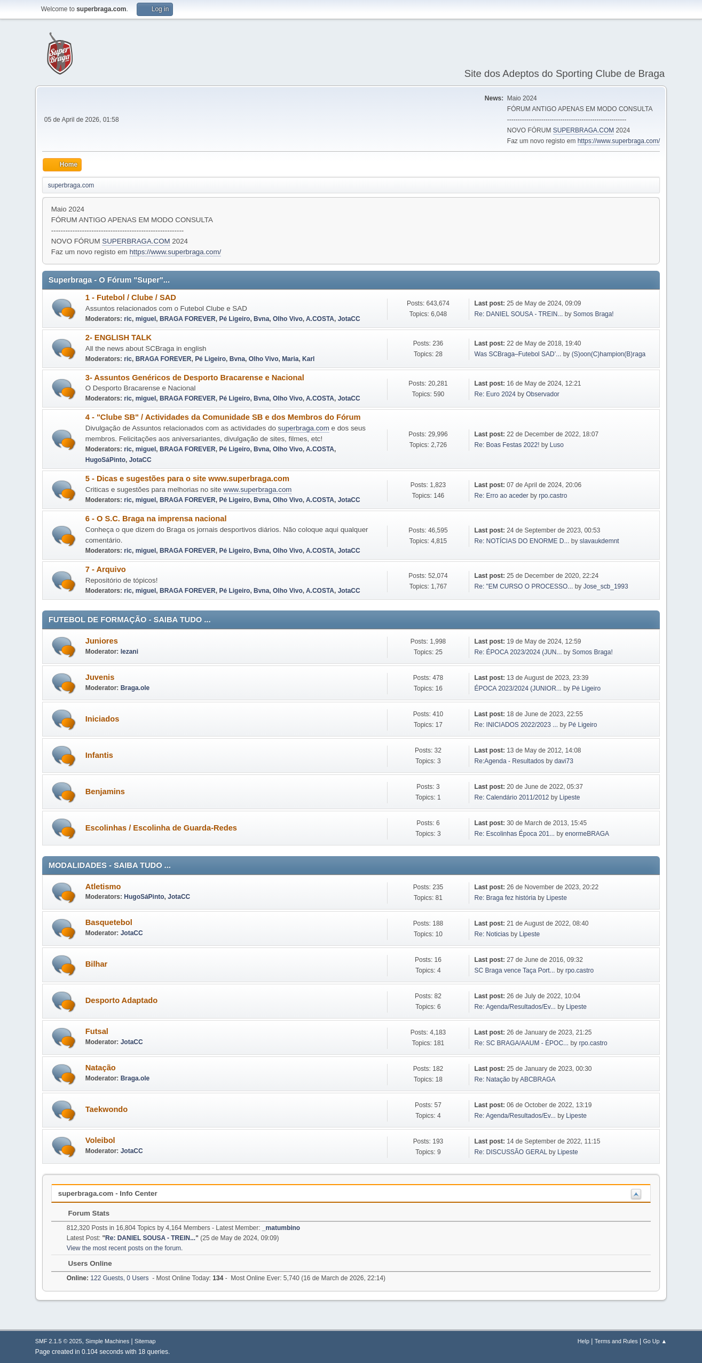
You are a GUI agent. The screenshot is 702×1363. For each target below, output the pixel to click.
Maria (290, 359)
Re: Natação (492, 1079)
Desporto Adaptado (121, 1000)
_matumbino (281, 1228)
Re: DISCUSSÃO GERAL (511, 1152)
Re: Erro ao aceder (502, 495)
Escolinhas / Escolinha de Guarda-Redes (161, 828)
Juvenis (100, 677)
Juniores (101, 641)
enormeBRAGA (587, 833)
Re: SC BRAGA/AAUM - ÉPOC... (522, 1043)
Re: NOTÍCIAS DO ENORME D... (522, 541)
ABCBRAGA (538, 1079)
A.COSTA (320, 319)
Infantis (99, 755)
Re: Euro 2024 (495, 394)
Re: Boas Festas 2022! (507, 445)
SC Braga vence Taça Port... (515, 970)
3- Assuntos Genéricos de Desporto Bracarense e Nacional (194, 377)
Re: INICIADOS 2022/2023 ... (516, 724)
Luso (557, 445)
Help (583, 1341)
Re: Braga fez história (505, 898)
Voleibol (100, 1140)
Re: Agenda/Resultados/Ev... (515, 1006)
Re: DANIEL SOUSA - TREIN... (519, 314)
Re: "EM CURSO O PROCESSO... (524, 586)
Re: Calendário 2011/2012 (512, 797)
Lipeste (569, 797)
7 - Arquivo (105, 569)
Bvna (261, 319)
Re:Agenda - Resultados (510, 761)
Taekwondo (106, 1109)
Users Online (85, 1263)
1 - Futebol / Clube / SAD (130, 297)
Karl (308, 359)
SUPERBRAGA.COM (583, 130)
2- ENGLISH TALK (118, 337)
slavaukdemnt (599, 541)
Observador (542, 394)
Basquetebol (108, 922)
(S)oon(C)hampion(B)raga (609, 354)
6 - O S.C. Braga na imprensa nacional (156, 518)
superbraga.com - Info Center (107, 1193)
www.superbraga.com (257, 489)
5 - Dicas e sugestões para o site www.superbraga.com (187, 478)
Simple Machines (107, 1341)
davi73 (564, 761)
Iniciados (102, 719)
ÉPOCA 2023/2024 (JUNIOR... (518, 688)
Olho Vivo (288, 319)
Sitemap (145, 1341)
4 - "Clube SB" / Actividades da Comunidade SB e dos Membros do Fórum (223, 417)
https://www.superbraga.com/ (619, 141)
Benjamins (105, 791)
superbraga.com (303, 428)
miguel (146, 319)
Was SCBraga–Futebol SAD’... (518, 354)
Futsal (96, 1031)
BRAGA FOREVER (188, 319)
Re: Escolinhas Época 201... (515, 833)
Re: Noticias (492, 934)
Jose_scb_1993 (605, 586)
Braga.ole (135, 688)
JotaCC (349, 319)
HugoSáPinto (105, 460)
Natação (100, 1067)
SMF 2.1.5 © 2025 (58, 1341)
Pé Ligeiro (234, 319)
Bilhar (96, 964)
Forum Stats (83, 1213)
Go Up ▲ (655, 1341)
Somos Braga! (593, 314)
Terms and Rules (616, 1341)
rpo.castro (553, 495)
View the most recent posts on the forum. (125, 1248)
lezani (129, 651)
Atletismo (103, 886)
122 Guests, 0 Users (108, 1278)
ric (128, 319)
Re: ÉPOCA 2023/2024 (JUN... (518, 652)
